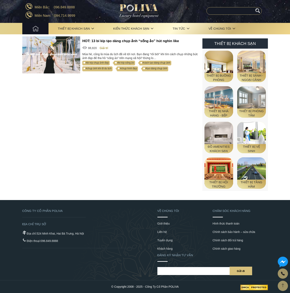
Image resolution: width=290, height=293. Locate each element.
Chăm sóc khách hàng (232, 210)
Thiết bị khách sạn (74, 28)
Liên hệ (162, 232)
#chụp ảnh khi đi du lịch (98, 68)
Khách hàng (165, 248)
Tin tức (179, 28)
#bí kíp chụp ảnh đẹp (97, 62)
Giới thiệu (163, 223)
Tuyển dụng (165, 240)
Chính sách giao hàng (226, 248)
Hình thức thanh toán (226, 223)
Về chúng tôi (220, 28)
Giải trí (104, 48)
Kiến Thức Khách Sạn (131, 28)
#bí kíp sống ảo (125, 62)
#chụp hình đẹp (128, 68)
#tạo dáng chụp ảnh (156, 68)
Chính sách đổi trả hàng (228, 240)
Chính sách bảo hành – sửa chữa (234, 232)
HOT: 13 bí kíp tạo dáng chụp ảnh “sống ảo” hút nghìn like (130, 41)
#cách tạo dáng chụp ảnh (156, 62)
